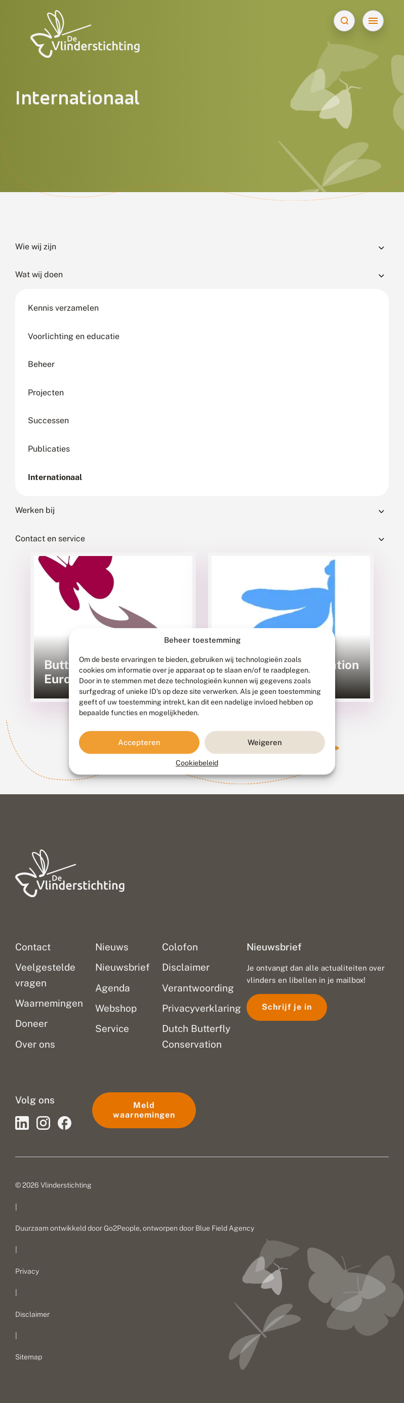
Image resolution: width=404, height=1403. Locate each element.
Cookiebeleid (197, 763)
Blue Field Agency (224, 1228)
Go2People (122, 1228)
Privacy (27, 1271)
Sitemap (28, 1357)
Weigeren (265, 742)
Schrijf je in (287, 1007)
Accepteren (139, 742)
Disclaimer (32, 1314)
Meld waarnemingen (144, 1109)
